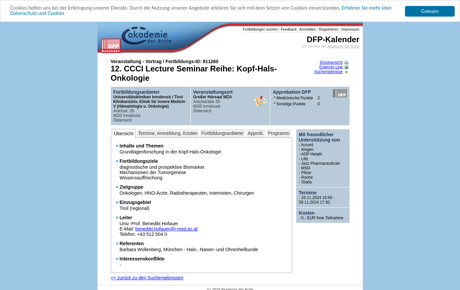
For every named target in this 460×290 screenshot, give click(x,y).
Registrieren (328, 29)
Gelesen (429, 11)
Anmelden (307, 29)
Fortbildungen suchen (260, 29)
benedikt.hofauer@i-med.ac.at (166, 229)
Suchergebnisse (331, 71)
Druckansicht (334, 62)
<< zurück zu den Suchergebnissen (147, 277)
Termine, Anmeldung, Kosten (167, 133)
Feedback (288, 29)
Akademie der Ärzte (343, 46)
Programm (279, 133)
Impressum (349, 29)
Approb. (256, 133)
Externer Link (333, 67)
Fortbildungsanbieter (222, 133)
